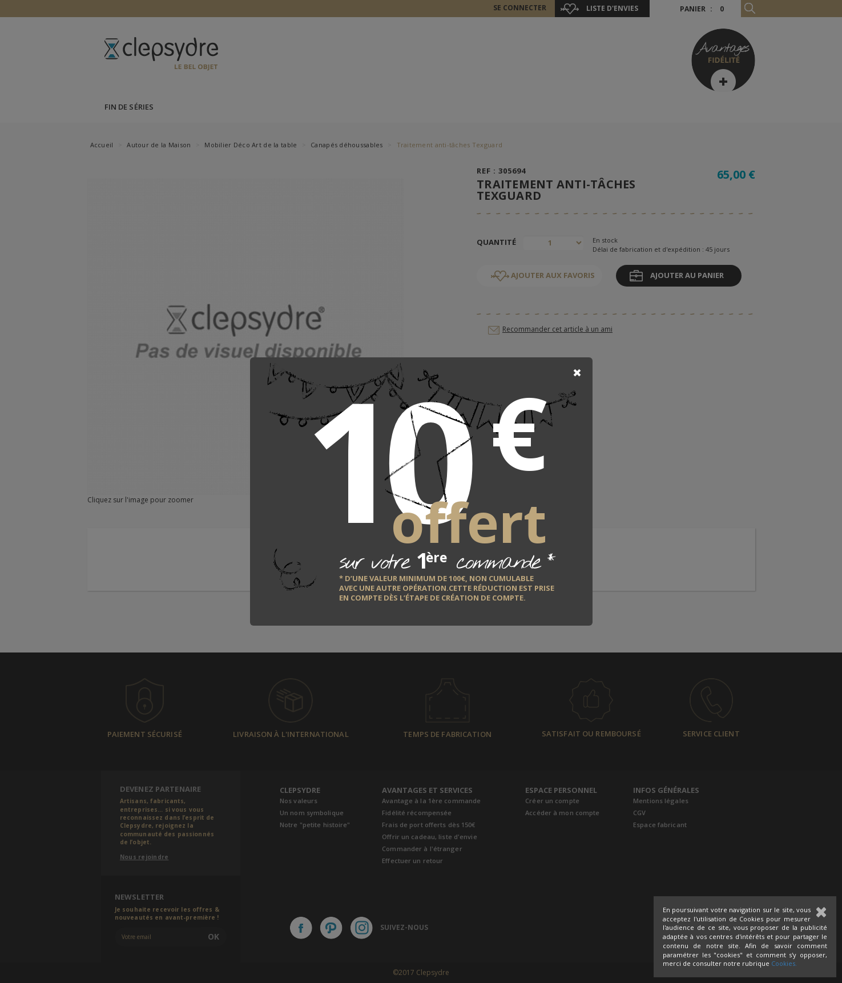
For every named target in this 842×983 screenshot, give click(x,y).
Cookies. (784, 963)
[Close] (577, 373)
